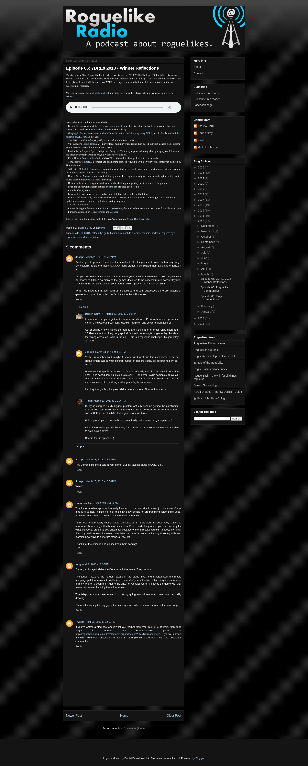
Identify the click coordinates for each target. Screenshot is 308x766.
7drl (77, 233)
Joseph (79, 257)
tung (78, 564)
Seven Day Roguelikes (138, 218)
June (204, 258)
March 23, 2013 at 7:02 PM (101, 257)
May (204, 263)
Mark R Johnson (208, 147)
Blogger (199, 758)
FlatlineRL (85, 161)
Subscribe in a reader (207, 99)
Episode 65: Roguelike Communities (214, 289)
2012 (201, 318)
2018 (201, 194)
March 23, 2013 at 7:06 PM (121, 313)
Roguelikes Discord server (210, 343)
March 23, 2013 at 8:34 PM (101, 481)
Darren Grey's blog (205, 385)
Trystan (79, 621)
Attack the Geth (92, 158)
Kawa (201, 140)
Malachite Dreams (88, 168)
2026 (201, 167)
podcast (155, 233)
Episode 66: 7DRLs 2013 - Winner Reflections (217, 280)
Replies (83, 306)
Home (124, 715)
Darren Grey (92, 313)
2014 (201, 215)
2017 (201, 199)
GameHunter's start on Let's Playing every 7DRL (127, 133)
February (207, 306)
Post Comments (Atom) (131, 728)
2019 (201, 188)
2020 (201, 183)
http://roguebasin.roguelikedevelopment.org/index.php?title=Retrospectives (117, 634)
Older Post (174, 715)
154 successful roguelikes (111, 125)
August (205, 247)
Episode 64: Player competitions (212, 298)
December (207, 225)
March (205, 274)
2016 (201, 205)
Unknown (81, 503)
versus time (92, 237)
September (208, 242)
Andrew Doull (206, 126)
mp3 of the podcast (99, 92)
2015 (201, 210)
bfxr (111, 186)
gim (179, 208)
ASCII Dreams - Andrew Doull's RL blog (218, 391)
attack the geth (100, 233)
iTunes (69, 96)
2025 (201, 172)
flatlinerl (114, 233)
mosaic (146, 233)
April (204, 268)
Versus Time (88, 143)
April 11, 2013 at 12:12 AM (100, 621)
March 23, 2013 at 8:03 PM (110, 351)
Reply (78, 299)
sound (81, 237)
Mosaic (87, 176)
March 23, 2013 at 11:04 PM (110, 400)
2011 (201, 323)
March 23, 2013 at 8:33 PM (101, 459)
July (204, 252)
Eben (169, 208)
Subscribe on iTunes (206, 93)
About (197, 66)
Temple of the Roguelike (208, 362)
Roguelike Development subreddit (214, 356)
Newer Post (74, 715)
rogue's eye (168, 233)
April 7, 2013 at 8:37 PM (95, 564)
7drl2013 (86, 233)
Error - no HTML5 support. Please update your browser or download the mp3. (123, 107)
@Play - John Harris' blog (209, 398)
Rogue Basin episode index (210, 369)
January (206, 311)
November (207, 231)
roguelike (71, 237)
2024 (201, 178)
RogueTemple (98, 211)
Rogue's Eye (88, 151)
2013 (201, 221)
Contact (198, 73)
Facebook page (203, 105)
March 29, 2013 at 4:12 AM (103, 503)
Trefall (89, 400)
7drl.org (114, 211)
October (206, 236)
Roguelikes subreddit (206, 349)
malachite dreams (130, 233)
